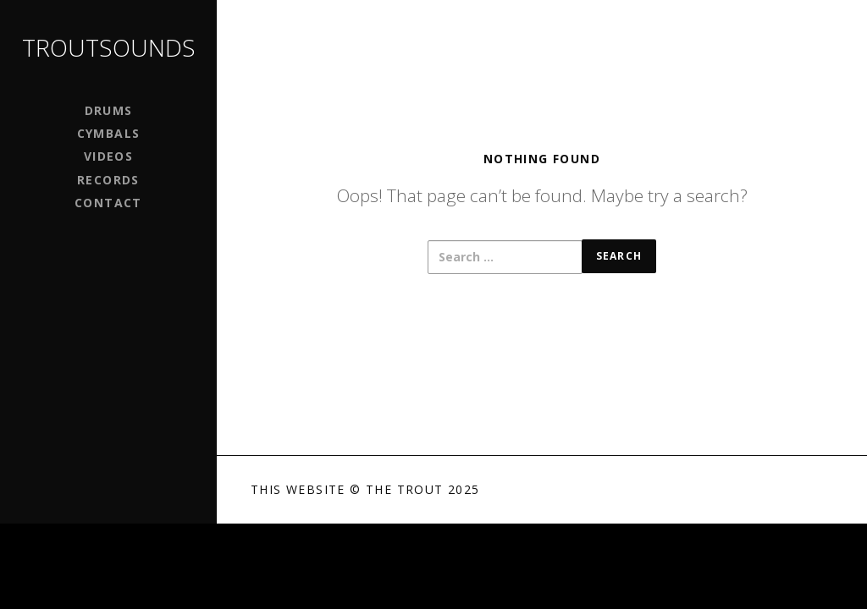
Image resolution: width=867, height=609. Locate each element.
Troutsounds (109, 47)
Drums (109, 110)
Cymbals (109, 133)
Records (108, 180)
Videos (108, 156)
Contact (108, 203)
